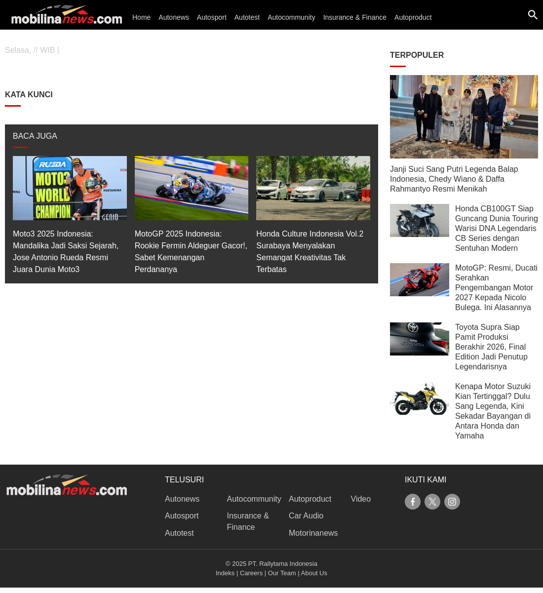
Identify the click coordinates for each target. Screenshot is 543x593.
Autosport (212, 17)
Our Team (282, 573)
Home (141, 17)
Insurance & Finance (355, 17)
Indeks (225, 573)
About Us (314, 573)
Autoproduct (413, 17)
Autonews (173, 17)
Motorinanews (313, 533)
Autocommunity (291, 17)
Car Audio (306, 516)
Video (361, 499)
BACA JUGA (35, 136)
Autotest (247, 17)
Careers (251, 573)
